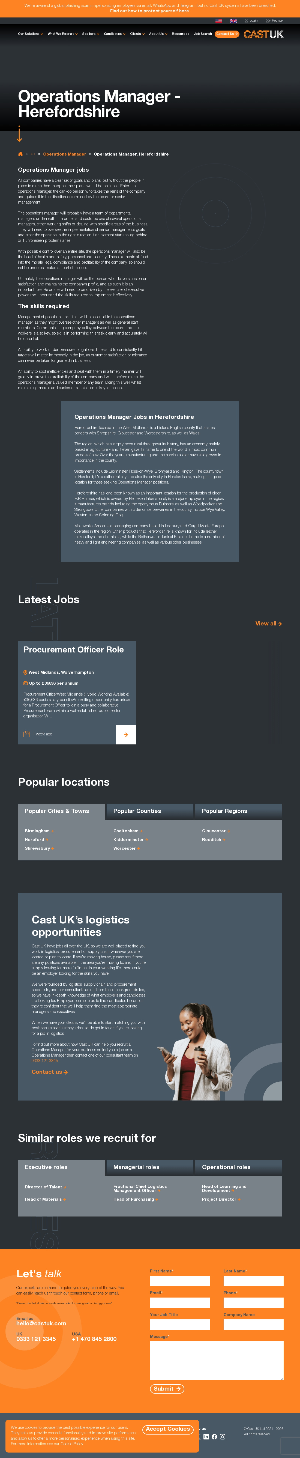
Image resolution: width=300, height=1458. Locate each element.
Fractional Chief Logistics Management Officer (140, 1189)
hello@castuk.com (41, 1324)
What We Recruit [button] (61, 34)
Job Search (203, 34)
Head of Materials (43, 1200)
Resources (180, 34)
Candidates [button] (113, 34)
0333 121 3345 (45, 1061)
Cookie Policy (72, 1444)
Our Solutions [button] (28, 34)
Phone (254, 1299)
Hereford (34, 840)
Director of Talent (43, 1187)
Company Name (254, 1321)
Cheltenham (126, 831)
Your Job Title (180, 1321)
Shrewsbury (37, 849)
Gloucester (214, 831)
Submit (164, 1389)
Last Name (254, 1277)
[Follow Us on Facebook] (214, 1436)
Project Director (219, 1200)
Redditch (211, 840)
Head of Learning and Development (224, 1189)
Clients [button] (135, 34)
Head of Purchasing (133, 1200)
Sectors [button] (88, 34)
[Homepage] (233, 21)
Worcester (124, 849)
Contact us (47, 1072)
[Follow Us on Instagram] (222, 1436)
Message (217, 1357)
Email (180, 1299)
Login (251, 21)
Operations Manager (64, 155)
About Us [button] (156, 34)
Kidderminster (128, 840)
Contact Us (225, 34)
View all (266, 624)
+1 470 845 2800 (94, 1340)
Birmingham (37, 831)
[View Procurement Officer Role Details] (126, 734)
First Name (180, 1277)
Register (275, 21)
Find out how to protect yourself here (149, 11)
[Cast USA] (218, 21)
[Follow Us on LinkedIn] (206, 1436)
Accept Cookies (168, 1429)
